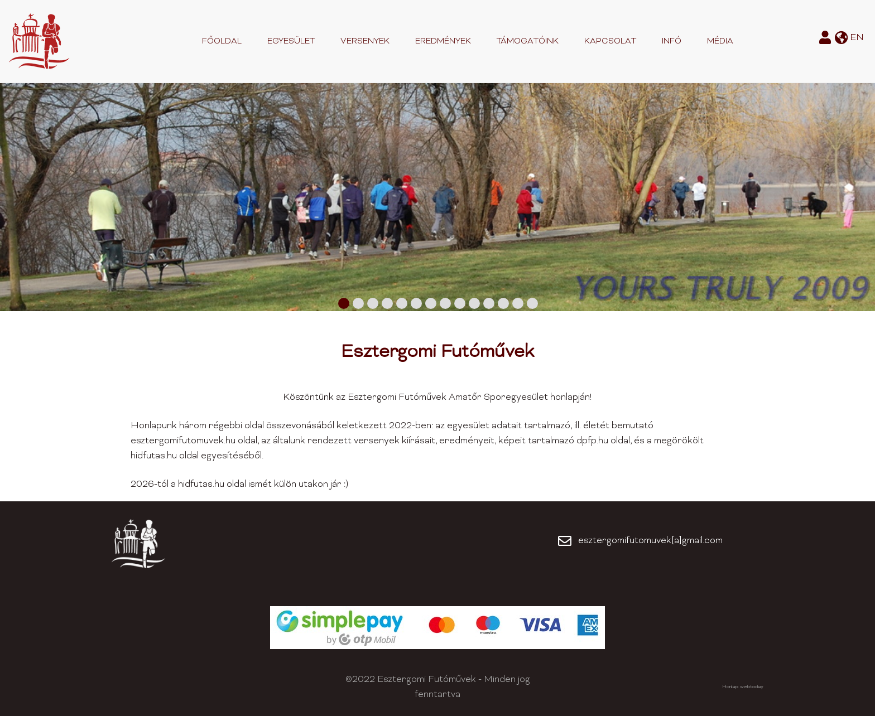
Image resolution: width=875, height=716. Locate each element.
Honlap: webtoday (742, 687)
